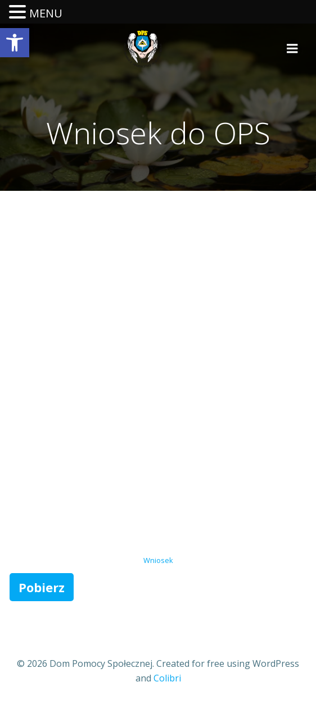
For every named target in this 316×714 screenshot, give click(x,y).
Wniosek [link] (158, 560)
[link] (14, 42)
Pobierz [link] (42, 587)
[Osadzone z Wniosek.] (158, 376)
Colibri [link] (167, 678)
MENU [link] (45, 13)
